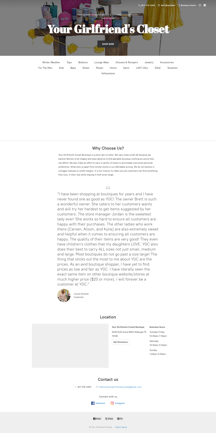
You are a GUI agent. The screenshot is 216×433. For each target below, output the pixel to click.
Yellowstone (108, 73)
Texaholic (172, 67)
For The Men (45, 67)
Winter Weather (51, 62)
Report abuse (121, 427)
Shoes (86, 67)
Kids (61, 67)
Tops (69, 62)
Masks (99, 67)
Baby (73, 67)
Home (113, 67)
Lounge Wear (101, 62)
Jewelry (149, 62)
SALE (158, 67)
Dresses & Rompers (127, 62)
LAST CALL (142, 67)
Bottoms (83, 62)
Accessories (167, 62)
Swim (126, 67)
